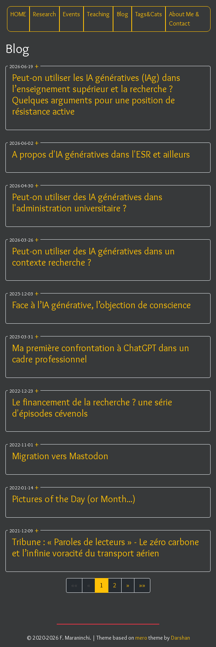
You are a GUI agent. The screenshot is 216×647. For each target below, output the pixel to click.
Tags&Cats (148, 14)
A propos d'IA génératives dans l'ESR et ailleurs (101, 154)
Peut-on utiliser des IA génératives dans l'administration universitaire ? (87, 202)
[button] (127, 585)
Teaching (98, 14)
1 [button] (101, 585)
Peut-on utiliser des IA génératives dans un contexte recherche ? (93, 256)
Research (44, 14)
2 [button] (115, 585)
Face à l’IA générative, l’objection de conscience (101, 305)
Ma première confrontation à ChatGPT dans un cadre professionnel (100, 353)
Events (71, 14)
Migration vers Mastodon (60, 456)
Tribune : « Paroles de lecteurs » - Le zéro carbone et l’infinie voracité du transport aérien (105, 547)
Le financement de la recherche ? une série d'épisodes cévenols (92, 407)
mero (141, 637)
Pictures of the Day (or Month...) (74, 499)
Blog (122, 14)
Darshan (180, 637)
